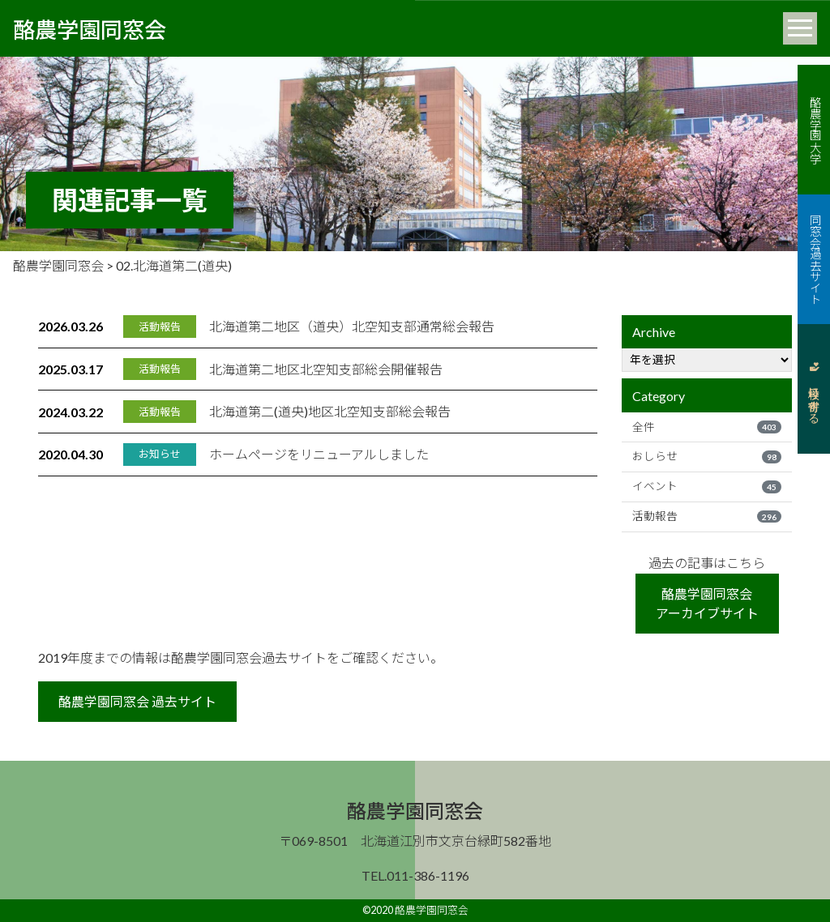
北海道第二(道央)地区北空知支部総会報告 (330, 411)
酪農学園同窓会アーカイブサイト (707, 603)
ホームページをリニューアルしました (319, 454)
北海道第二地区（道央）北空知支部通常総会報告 (351, 326)
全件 (706, 426)
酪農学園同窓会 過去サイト (137, 701)
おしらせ (706, 456)
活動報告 (706, 516)
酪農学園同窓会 (89, 28)
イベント (706, 486)
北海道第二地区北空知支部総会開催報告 (326, 369)
